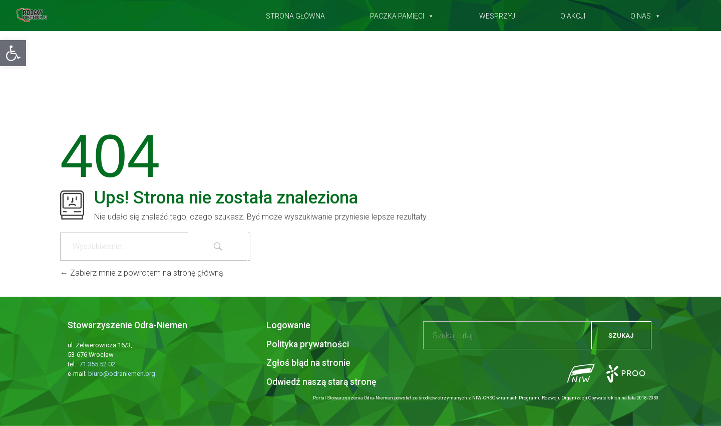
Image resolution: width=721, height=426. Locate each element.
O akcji (572, 14)
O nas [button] (645, 14)
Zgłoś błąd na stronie (308, 363)
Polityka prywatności (307, 344)
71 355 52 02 (97, 364)
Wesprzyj (497, 14)
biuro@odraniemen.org (121, 373)
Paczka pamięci (402, 14)
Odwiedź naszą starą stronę (321, 382)
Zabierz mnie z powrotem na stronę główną (141, 273)
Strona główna (295, 14)
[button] (13, 53)
